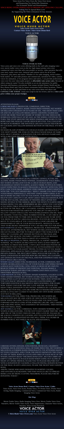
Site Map (32, 397)
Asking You (23, 10)
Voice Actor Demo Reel (40, 30)
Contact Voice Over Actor (39, 386)
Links (53, 386)
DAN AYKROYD (7, 228)
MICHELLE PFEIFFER (10, 240)
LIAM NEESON (7, 275)
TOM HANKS (6, 296)
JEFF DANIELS (7, 309)
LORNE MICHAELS (9, 106)
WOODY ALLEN (7, 262)
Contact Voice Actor (22, 30)
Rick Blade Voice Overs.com (21, 414)
